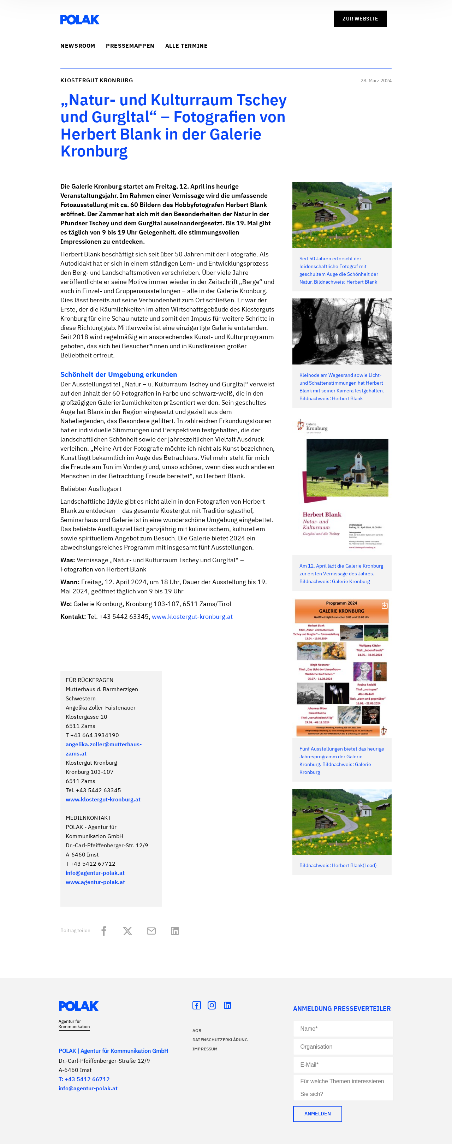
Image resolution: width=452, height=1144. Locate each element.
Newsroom (77, 46)
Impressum (205, 1049)
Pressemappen (130, 46)
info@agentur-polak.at (95, 873)
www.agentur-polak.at (95, 882)
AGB (196, 1031)
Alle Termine (186, 46)
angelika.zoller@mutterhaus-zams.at (104, 749)
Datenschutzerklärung (220, 1040)
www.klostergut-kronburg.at (192, 617)
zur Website (360, 19)
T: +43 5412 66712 (84, 1080)
